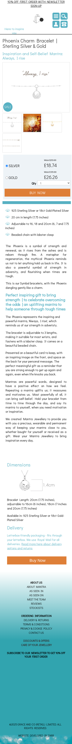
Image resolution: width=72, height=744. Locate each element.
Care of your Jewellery (36, 645)
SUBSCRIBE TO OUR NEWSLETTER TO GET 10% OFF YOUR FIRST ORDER (36, 654)
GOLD (13, 177)
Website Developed (30, 735)
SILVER (14, 165)
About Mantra (36, 587)
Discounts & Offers (36, 641)
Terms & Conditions (36, 624)
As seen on (36, 595)
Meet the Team (36, 599)
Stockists (36, 608)
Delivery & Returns (36, 620)
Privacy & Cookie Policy (36, 628)
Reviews (36, 603)
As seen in (36, 591)
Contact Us (36, 633)
